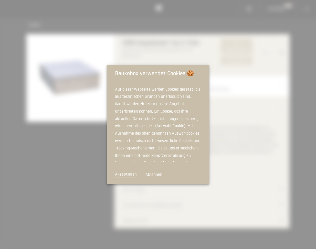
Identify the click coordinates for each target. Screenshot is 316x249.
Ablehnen (153, 174)
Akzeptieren (126, 174)
